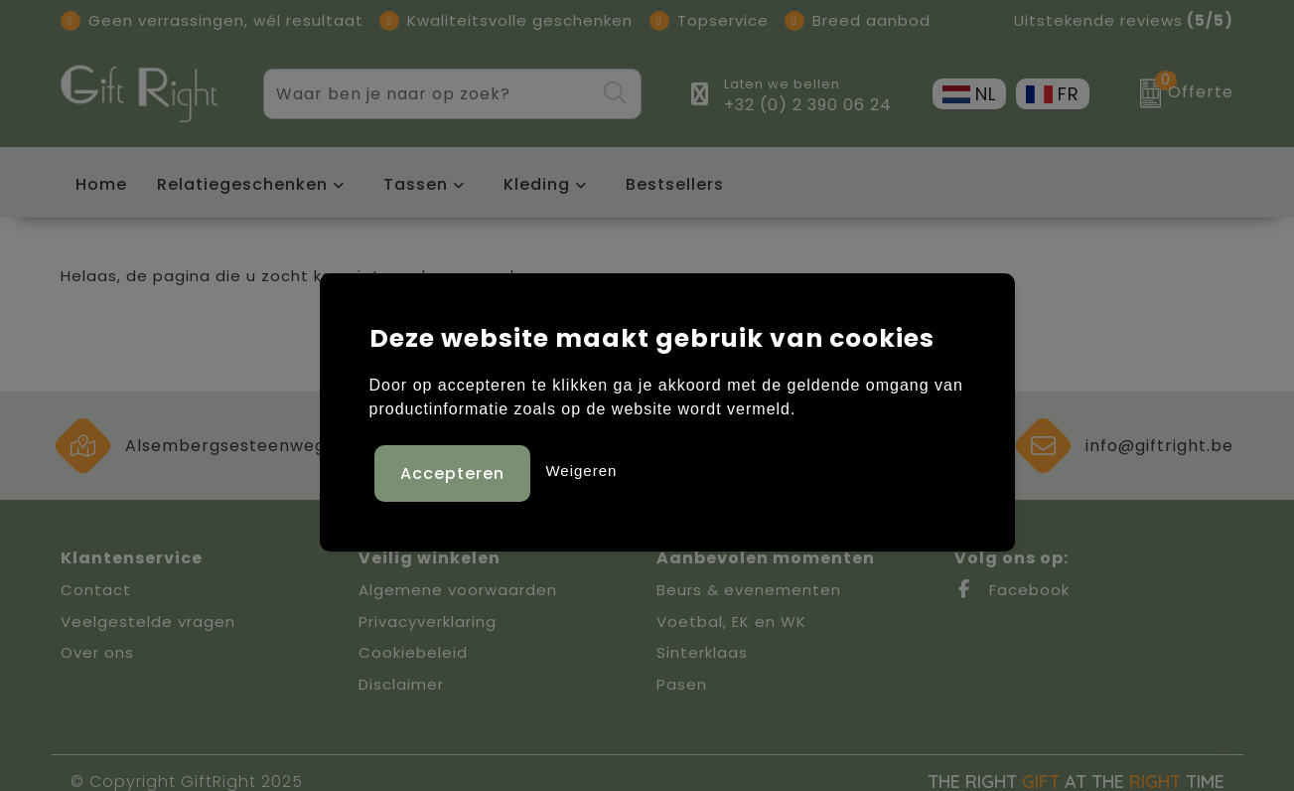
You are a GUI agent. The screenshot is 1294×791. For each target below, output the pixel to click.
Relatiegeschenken (242, 184)
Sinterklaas (702, 652)
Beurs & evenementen (748, 589)
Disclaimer (401, 684)
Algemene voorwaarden (458, 589)
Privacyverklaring (428, 621)
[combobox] (429, 94)
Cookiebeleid (413, 652)
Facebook (1012, 589)
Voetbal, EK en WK (731, 621)
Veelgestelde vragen (148, 621)
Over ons (97, 652)
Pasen (681, 684)
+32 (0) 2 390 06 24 (808, 105)
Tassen (415, 184)
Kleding (536, 184)
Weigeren (581, 468)
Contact (96, 589)
